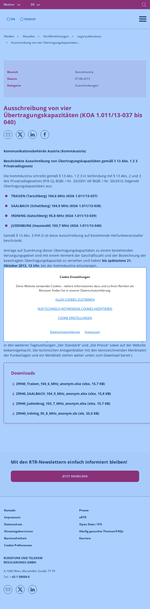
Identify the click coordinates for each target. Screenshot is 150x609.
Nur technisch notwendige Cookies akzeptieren (75, 309)
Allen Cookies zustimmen (75, 300)
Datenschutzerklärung (65, 332)
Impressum (92, 332)
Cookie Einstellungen (75, 318)
